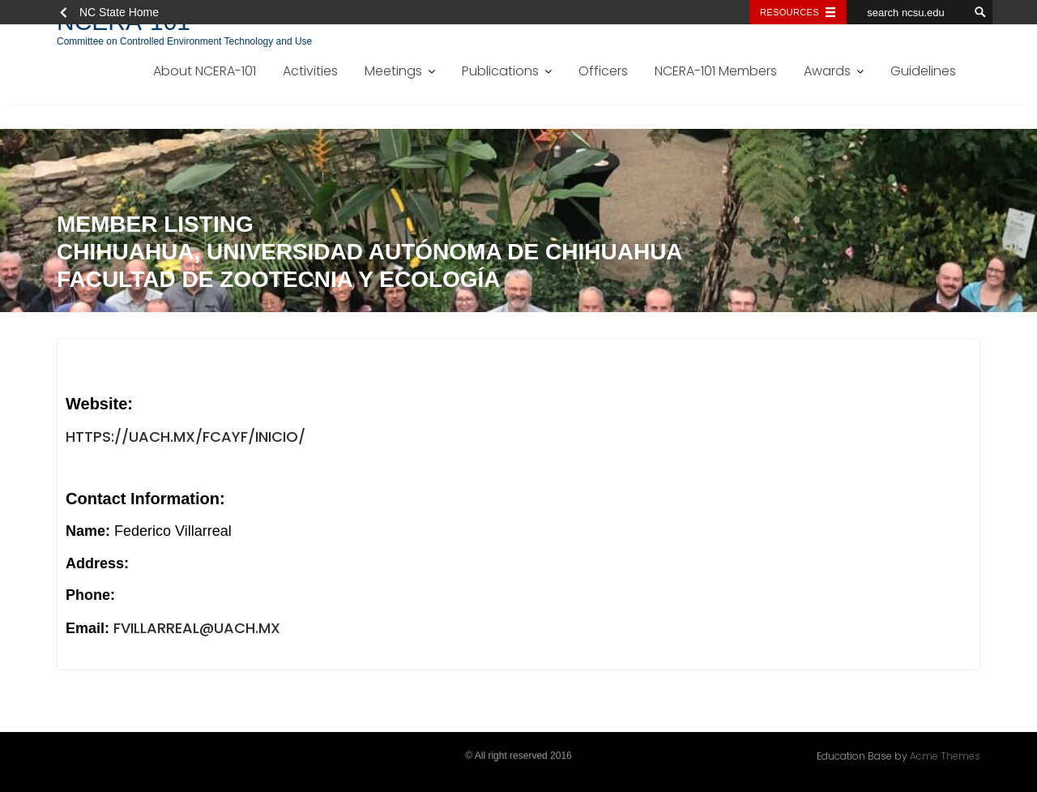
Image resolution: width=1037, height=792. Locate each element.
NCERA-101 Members (716, 71)
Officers (603, 71)
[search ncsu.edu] (907, 12)
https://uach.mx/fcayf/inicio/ (185, 437)
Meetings (393, 71)
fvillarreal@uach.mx (196, 629)
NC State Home (119, 12)
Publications (500, 71)
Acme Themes (945, 755)
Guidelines (923, 71)
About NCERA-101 (204, 71)
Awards (827, 71)
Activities (310, 71)
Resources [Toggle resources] (789, 12)
